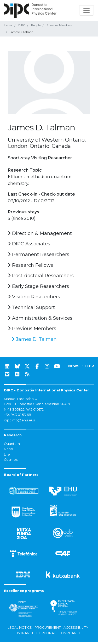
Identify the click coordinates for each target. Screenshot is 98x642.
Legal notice (20, 627)
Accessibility (76, 627)
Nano (8, 449)
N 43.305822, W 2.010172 (24, 409)
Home (8, 25)
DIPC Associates (29, 244)
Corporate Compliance (58, 633)
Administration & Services (40, 318)
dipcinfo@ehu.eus (19, 420)
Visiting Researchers (34, 297)
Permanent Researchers (38, 254)
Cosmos (11, 460)
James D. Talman (34, 339)
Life (7, 454)
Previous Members (59, 25)
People (36, 25)
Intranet (25, 633)
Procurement (47, 627)
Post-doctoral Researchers (41, 275)
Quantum (12, 444)
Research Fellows (30, 265)
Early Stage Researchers (38, 286)
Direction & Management (40, 233)
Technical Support (31, 307)
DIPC (21, 25)
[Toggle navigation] (86, 10)
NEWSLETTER (81, 366)
